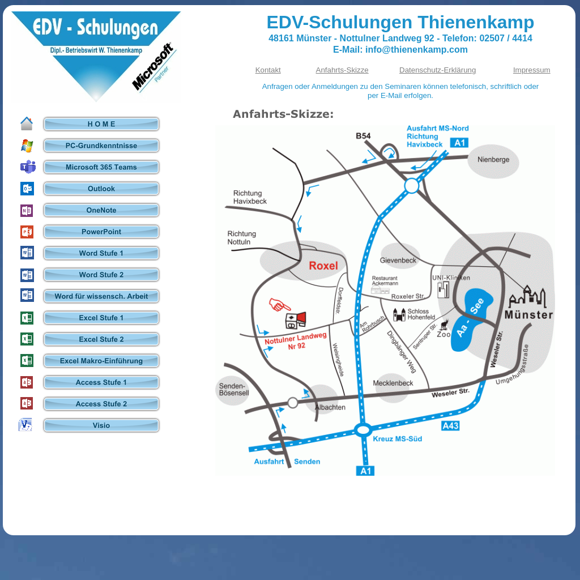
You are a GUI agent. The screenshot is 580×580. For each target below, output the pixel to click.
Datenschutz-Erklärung (437, 70)
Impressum (532, 70)
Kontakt (268, 70)
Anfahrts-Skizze (342, 70)
